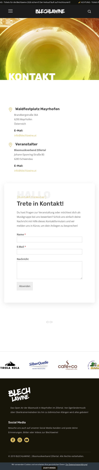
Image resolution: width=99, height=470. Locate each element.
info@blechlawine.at (25, 135)
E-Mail (21, 246)
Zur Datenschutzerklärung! (77, 464)
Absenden (24, 286)
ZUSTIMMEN (49, 468)
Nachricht (23, 259)
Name (21, 234)
